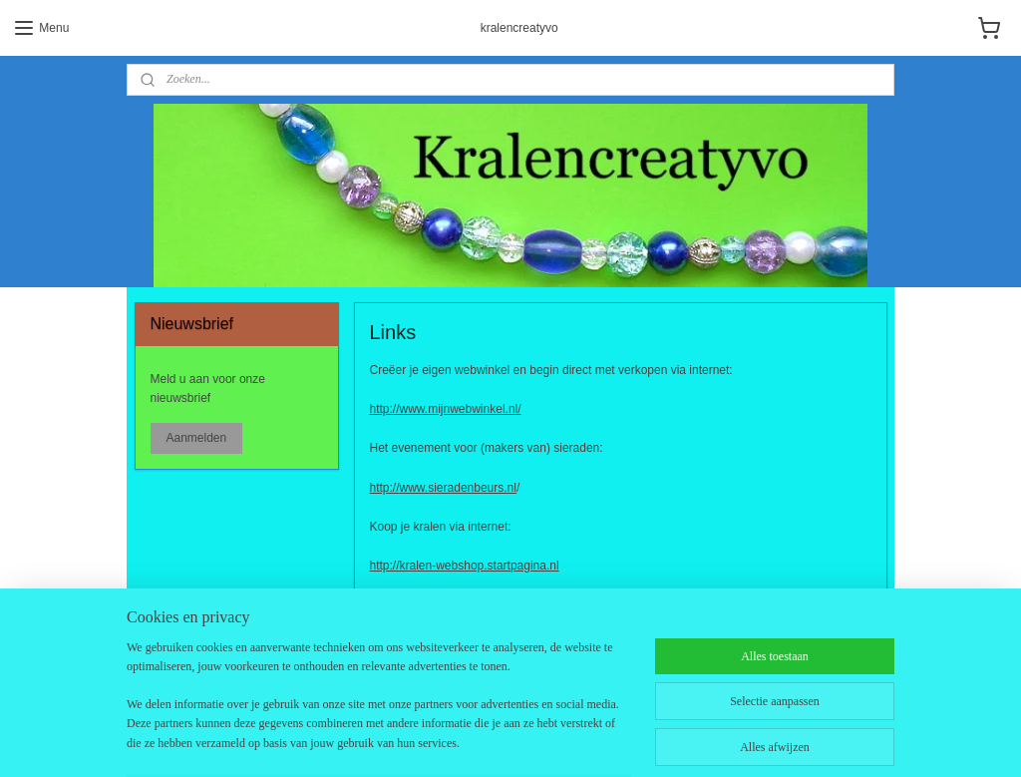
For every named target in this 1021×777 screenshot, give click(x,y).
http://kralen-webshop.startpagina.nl (464, 566)
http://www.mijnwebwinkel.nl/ (445, 410)
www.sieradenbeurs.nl (458, 488)
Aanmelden (196, 438)
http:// (385, 488)
